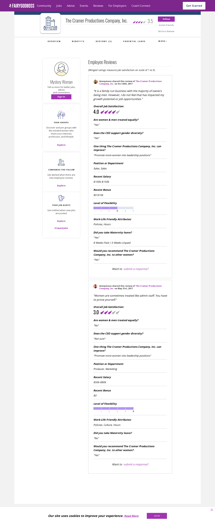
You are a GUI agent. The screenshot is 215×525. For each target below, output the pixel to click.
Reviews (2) (104, 41)
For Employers (117, 6)
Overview (54, 41)
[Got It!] (157, 516)
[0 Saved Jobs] (61, 228)
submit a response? (135, 269)
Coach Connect (141, 6)
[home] (21, 5)
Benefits (78, 41)
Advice (71, 6)
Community (44, 6)
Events (84, 6)
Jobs (59, 6)
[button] (166, 19)
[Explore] (61, 144)
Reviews (98, 6)
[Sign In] (61, 96)
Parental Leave (134, 41)
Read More (131, 516)
